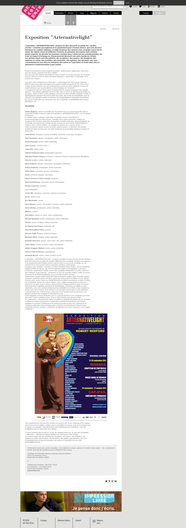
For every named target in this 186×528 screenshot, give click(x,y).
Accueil (48, 12)
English (159, 12)
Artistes (70, 12)
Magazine (93, 12)
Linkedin (162, 6)
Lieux (82, 12)
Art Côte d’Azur (28, 522)
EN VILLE (115, 29)
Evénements (59, 12)
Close (127, 3)
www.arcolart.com (33, 470)
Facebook (134, 6)
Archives (103, 29)
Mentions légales (64, 520)
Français (146, 12)
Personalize (119, 3)
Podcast (105, 12)
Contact (116, 12)
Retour (47, 22)
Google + (153, 6)
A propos (43, 520)
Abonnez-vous (100, 521)
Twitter (144, 6)
